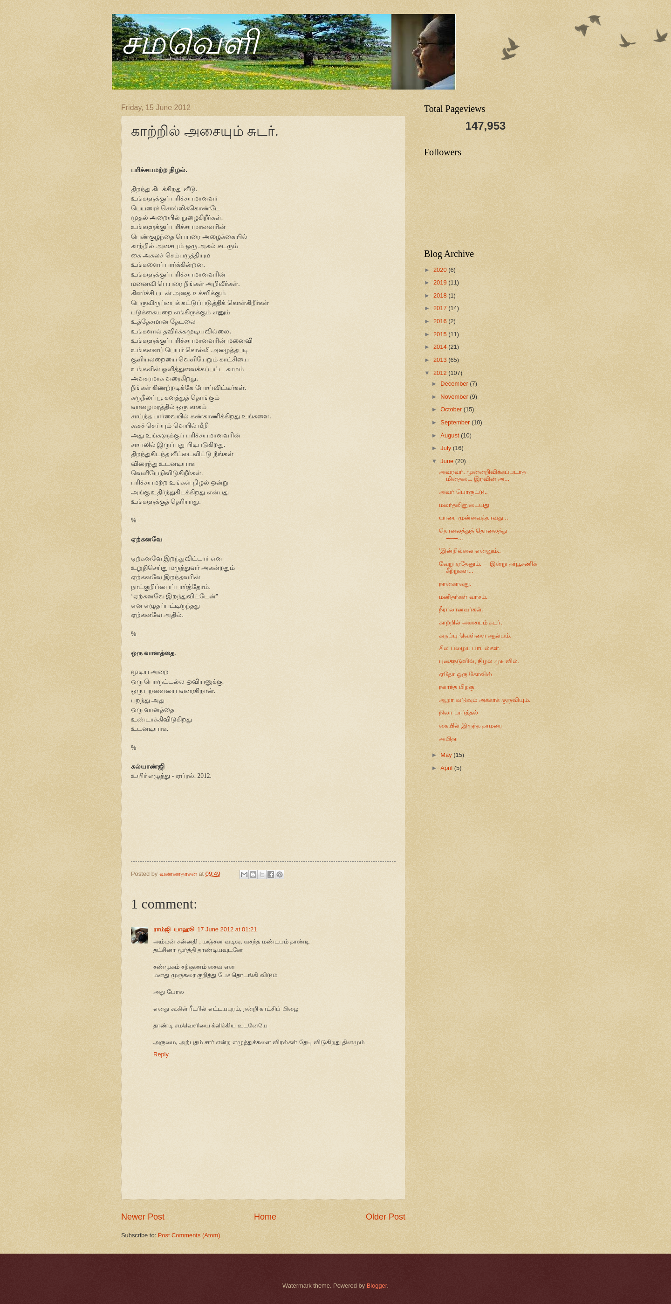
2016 (440, 321)
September (456, 422)
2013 (440, 359)
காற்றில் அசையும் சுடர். (470, 622)
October (451, 409)
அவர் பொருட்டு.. (463, 491)
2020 (440, 269)
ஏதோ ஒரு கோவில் (465, 674)
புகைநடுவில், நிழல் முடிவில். (479, 661)
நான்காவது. (455, 583)
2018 (440, 295)
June (447, 461)
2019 (440, 282)
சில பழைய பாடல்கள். (470, 648)
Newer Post (142, 1216)
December (455, 383)
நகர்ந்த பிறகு (456, 686)
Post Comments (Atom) (189, 1235)
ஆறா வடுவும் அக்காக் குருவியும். (484, 699)
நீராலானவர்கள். (461, 609)
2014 (440, 346)
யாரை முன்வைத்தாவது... (473, 517)
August (450, 435)
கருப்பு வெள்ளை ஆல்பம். (475, 635)
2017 (440, 308)
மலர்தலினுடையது (464, 504)
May (446, 754)
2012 (440, 372)
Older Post (385, 1216)
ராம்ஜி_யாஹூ (173, 929)
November (455, 396)
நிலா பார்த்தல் (458, 712)
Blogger (377, 1285)
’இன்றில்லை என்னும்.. (470, 550)
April (447, 767)
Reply (161, 1054)
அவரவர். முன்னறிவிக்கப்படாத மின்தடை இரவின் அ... (482, 475)
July (446, 447)
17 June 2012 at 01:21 (227, 929)
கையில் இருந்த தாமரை (470, 725)
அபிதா (448, 738)
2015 (440, 334)
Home (265, 1216)
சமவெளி (189, 43)
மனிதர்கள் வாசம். (463, 596)
